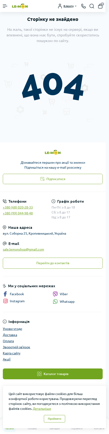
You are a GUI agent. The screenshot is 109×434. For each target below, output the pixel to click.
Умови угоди (12, 329)
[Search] (92, 6)
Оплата (8, 341)
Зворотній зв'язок (16, 347)
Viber (60, 294)
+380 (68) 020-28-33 (18, 207)
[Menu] (5, 6)
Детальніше (42, 409)
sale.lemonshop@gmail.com (23, 249)
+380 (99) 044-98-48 (18, 213)
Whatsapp (64, 301)
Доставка (10, 335)
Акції (7, 359)
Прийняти (54, 418)
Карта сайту (11, 353)
